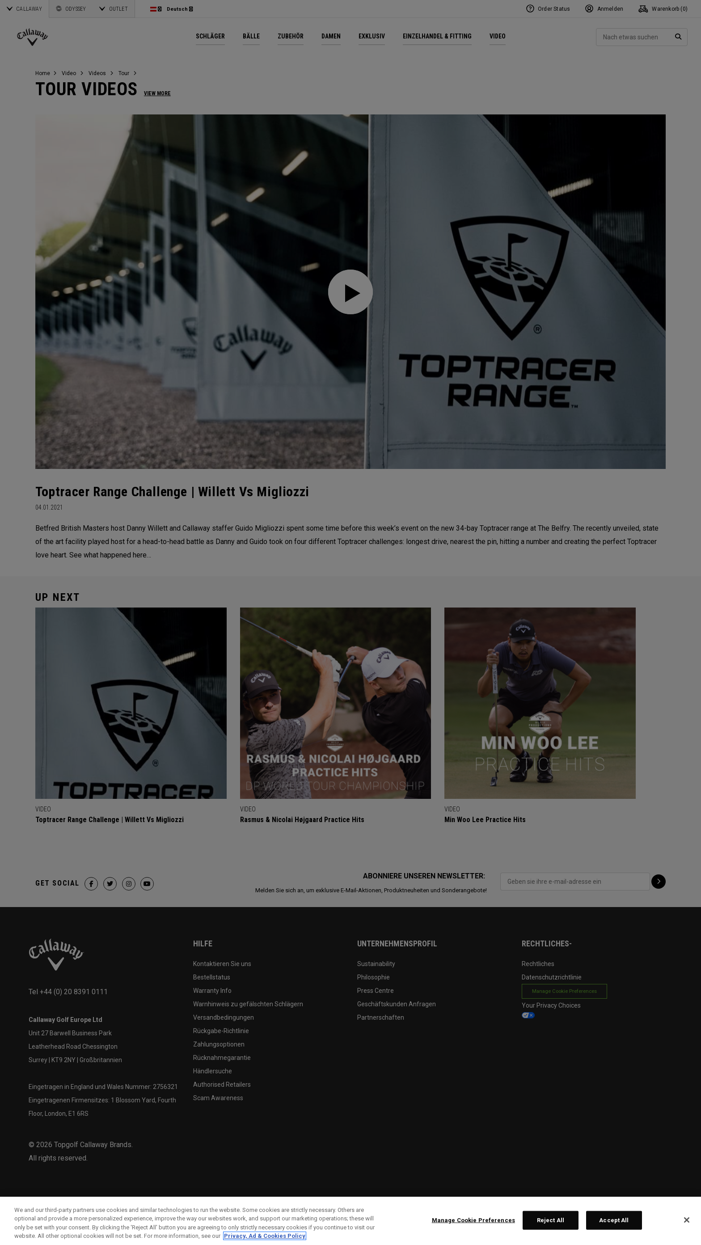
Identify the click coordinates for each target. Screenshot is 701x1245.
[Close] (687, 1220)
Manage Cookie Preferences (473, 1220)
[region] (350, 1221)
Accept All (614, 1220)
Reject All (550, 1220)
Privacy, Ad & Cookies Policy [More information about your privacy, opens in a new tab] (264, 1235)
